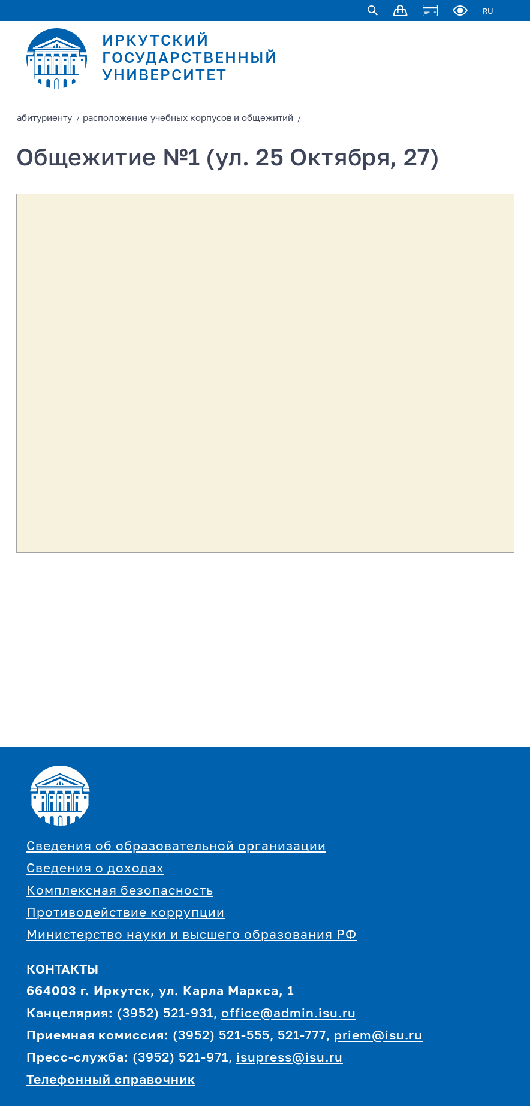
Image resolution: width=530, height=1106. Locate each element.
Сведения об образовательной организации (176, 847)
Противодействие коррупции (125, 913)
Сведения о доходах (95, 869)
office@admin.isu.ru (288, 1014)
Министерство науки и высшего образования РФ (191, 935)
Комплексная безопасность (119, 891)
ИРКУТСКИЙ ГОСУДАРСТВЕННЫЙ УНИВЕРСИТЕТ (190, 59)
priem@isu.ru (378, 1036)
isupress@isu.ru (289, 1058)
